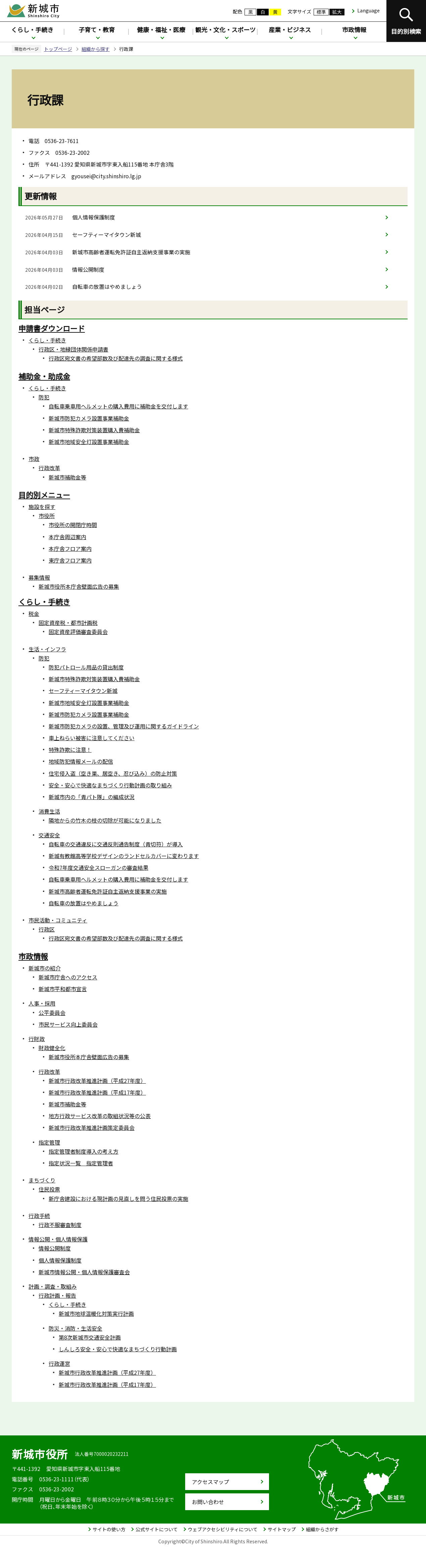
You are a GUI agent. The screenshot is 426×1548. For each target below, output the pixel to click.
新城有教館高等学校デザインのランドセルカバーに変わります (124, 856)
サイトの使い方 (109, 1529)
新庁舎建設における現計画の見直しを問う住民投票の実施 (118, 1199)
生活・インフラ (47, 649)
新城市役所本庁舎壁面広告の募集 (79, 586)
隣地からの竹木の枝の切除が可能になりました (105, 820)
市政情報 (354, 29)
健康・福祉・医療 (161, 29)
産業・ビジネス (290, 29)
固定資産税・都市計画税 (68, 623)
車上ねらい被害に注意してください (92, 738)
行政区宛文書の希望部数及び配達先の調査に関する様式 (116, 358)
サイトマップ (282, 1529)
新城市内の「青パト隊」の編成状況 (92, 797)
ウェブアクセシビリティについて (223, 1529)
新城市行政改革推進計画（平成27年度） (97, 1081)
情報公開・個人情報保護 (58, 1239)
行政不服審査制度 (60, 1225)
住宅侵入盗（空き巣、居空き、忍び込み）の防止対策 (113, 773)
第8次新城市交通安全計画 (90, 1337)
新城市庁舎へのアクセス (68, 977)
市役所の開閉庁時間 (73, 525)
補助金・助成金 (44, 376)
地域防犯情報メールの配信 (81, 761)
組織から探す (96, 49)
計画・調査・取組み (53, 1286)
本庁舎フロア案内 (70, 548)
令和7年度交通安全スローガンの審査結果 (98, 867)
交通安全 (49, 835)
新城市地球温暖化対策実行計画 (96, 1313)
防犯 (44, 397)
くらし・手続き (32, 29)
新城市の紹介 (45, 968)
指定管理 (49, 1142)
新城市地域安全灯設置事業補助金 (89, 442)
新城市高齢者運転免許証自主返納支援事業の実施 (131, 252)
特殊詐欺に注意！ (70, 750)
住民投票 (49, 1189)
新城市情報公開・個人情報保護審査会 (84, 1272)
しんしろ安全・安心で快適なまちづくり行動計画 (118, 1349)
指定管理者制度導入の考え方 (83, 1151)
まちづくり (42, 1180)
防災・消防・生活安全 (75, 1328)
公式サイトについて (157, 1529)
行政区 (47, 929)
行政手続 (39, 1216)
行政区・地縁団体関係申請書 (73, 349)
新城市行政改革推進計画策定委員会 (92, 1127)
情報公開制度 (88, 269)
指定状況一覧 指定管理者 (81, 1163)
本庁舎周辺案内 (67, 537)
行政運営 (59, 1363)
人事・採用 (42, 1003)
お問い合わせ (208, 1502)
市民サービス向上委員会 (68, 1024)
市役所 (47, 516)
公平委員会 (52, 1013)
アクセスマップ (210, 1482)
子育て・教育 (96, 29)
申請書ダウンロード (51, 328)
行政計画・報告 (57, 1295)
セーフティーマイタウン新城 (106, 235)
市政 (34, 459)
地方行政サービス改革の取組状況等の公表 (100, 1116)
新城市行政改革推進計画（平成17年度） (97, 1092)
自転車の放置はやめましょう (107, 286)
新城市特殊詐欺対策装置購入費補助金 (94, 430)
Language (368, 10)
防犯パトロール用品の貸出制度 (86, 667)
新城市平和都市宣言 (63, 989)
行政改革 (49, 468)
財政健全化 (52, 1048)
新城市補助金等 (67, 477)
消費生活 (49, 811)
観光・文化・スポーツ (225, 29)
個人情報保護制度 (93, 217)
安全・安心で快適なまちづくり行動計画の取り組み (110, 785)
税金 (34, 613)
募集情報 (39, 577)
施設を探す (42, 507)
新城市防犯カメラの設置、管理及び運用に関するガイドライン (124, 726)
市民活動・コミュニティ (58, 920)
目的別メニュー (44, 494)
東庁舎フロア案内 (70, 560)
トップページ (58, 49)
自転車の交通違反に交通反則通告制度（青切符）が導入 (116, 844)
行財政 (37, 1039)
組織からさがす (322, 1529)
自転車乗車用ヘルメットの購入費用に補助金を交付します (118, 406)
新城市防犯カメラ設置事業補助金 (89, 418)
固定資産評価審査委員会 (78, 632)
